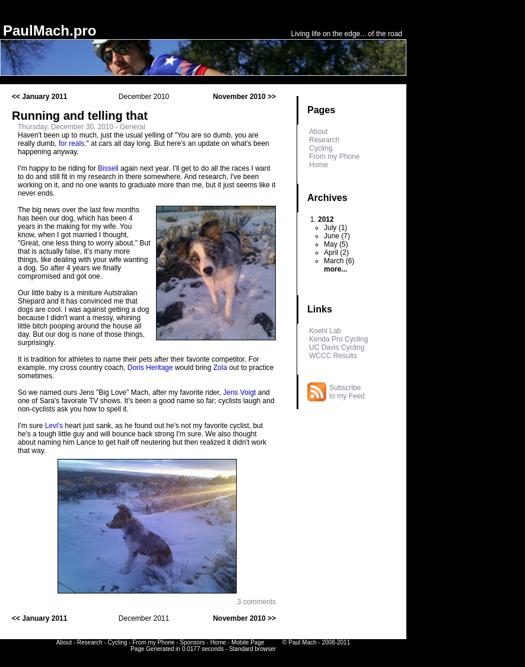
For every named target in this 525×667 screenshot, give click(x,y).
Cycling (320, 148)
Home (318, 165)
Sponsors (192, 642)
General (132, 127)
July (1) (335, 228)
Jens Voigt (239, 392)
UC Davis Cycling (336, 347)
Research (324, 140)
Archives (327, 198)
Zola (220, 367)
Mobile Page (248, 642)
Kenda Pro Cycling (338, 339)
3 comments (256, 602)
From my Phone (334, 156)
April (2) (336, 252)
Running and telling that (80, 115)
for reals (71, 143)
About (318, 131)
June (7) (337, 236)
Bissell (108, 168)
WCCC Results (333, 356)
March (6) (339, 261)
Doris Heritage (150, 367)
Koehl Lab (325, 331)
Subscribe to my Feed (347, 392)
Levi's (54, 426)
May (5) (336, 244)
